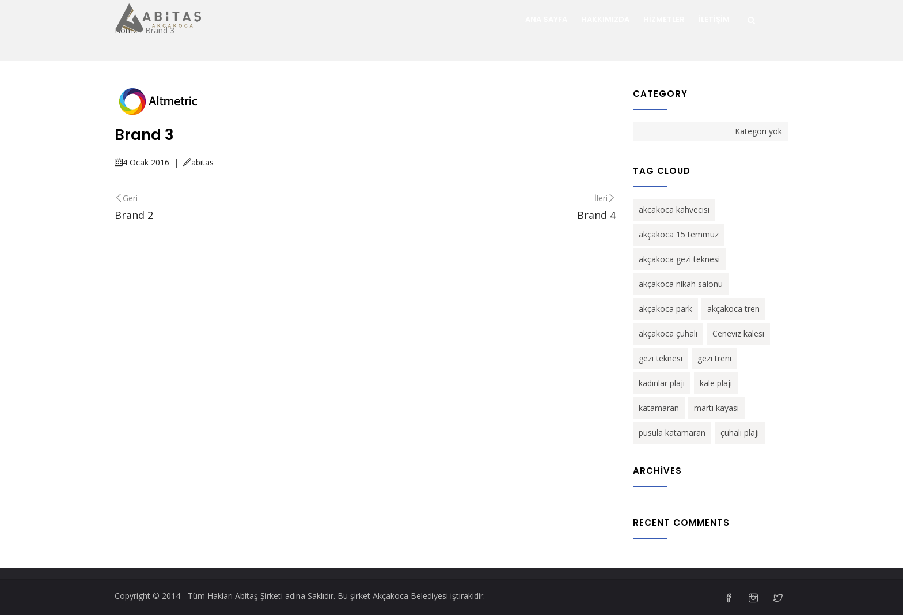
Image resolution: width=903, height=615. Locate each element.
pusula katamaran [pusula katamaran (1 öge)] (672, 432)
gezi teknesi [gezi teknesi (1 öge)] (660, 358)
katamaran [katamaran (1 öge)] (659, 407)
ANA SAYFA (546, 19)
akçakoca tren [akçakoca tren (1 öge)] (733, 308)
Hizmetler (664, 19)
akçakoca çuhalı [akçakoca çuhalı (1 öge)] (668, 333)
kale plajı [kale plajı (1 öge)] (716, 383)
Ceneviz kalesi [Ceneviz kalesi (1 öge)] (738, 333)
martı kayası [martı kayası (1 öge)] (716, 407)
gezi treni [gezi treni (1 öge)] (714, 358)
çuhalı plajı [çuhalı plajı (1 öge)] (739, 432)
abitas (198, 162)
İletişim (714, 19)
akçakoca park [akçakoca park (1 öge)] (665, 308)
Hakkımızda (605, 19)
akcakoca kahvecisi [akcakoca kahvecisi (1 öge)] (674, 209)
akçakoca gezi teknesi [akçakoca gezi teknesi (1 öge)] (679, 259)
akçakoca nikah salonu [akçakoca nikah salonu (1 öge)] (681, 283)
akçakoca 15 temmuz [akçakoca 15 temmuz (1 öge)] (679, 234)
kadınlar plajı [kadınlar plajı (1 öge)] (662, 383)
